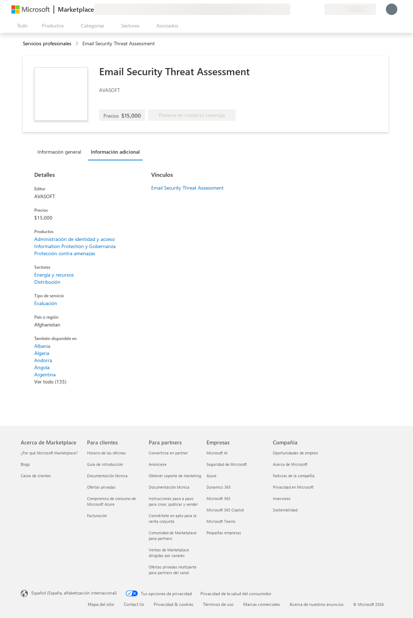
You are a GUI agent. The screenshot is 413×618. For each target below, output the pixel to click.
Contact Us (134, 604)
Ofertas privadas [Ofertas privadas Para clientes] (101, 487)
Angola (42, 367)
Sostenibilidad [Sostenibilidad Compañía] (285, 510)
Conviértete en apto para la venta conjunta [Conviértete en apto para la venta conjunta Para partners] (173, 518)
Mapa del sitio (101, 604)
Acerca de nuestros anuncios (316, 604)
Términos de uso (218, 604)
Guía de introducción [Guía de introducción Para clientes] (105, 464)
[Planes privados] (319, 9)
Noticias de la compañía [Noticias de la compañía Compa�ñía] (294, 475)
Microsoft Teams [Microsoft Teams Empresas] (220, 521)
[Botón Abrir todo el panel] (20, 26)
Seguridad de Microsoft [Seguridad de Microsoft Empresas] (226, 464)
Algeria (41, 353)
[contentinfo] (77, 43)
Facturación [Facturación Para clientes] (97, 515)
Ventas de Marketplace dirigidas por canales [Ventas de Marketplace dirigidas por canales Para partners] (169, 552)
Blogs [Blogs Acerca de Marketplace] (25, 464)
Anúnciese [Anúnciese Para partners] (158, 464)
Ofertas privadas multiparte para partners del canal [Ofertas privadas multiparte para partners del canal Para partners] (173, 569)
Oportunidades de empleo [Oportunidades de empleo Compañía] (295, 452)
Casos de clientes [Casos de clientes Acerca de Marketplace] (36, 475)
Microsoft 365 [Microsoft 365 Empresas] (218, 498)
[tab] (61, 151)
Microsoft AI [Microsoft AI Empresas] (217, 452)
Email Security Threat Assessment (187, 187)
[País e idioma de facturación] (350, 9)
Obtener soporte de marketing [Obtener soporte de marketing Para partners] (175, 475)
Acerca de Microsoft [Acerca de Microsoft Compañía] (290, 464)
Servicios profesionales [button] (47, 43)
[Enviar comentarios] (293, 9)
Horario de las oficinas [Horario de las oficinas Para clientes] (106, 452)
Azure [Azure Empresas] (211, 475)
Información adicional (115, 151)
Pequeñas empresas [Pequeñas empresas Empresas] (223, 532)
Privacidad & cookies (173, 604)
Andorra (43, 360)
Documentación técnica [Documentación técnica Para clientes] (107, 475)
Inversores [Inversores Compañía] (282, 498)
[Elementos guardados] (310, 9)
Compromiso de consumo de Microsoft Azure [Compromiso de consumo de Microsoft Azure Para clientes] (111, 501)
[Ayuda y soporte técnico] (302, 9)
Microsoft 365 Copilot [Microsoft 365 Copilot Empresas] (225, 510)
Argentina (45, 374)
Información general (59, 151)
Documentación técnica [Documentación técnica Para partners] (169, 487)
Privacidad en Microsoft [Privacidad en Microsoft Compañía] (293, 487)
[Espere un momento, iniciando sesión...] (392, 9)
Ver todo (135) (50, 381)
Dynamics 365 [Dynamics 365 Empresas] (218, 487)
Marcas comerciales (261, 604)
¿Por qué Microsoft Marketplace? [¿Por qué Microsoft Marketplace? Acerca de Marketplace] (49, 452)
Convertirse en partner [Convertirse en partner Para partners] (168, 452)
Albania (42, 346)
